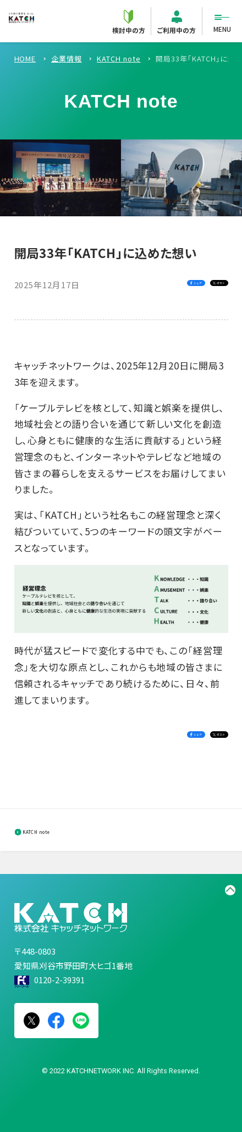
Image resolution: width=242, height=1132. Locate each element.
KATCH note (62, 830)
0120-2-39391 (59, 979)
